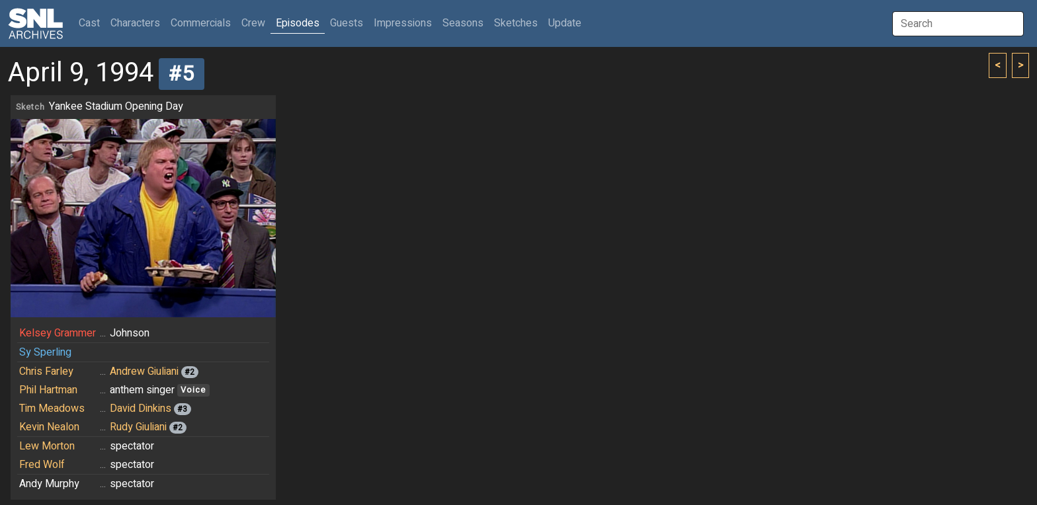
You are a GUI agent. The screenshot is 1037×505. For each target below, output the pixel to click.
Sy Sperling (45, 352)
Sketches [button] (516, 23)
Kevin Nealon (49, 427)
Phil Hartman (48, 390)
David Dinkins (140, 408)
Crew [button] (253, 23)
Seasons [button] (462, 23)
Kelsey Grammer (57, 333)
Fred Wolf (42, 465)
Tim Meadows (52, 408)
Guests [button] (346, 23)
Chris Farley (46, 371)
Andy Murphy (49, 484)
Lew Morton (47, 446)
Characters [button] (135, 23)
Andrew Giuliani (144, 371)
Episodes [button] (297, 23)
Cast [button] (92, 23)
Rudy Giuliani (138, 427)
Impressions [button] (403, 23)
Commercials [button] (201, 23)
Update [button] (564, 23)
